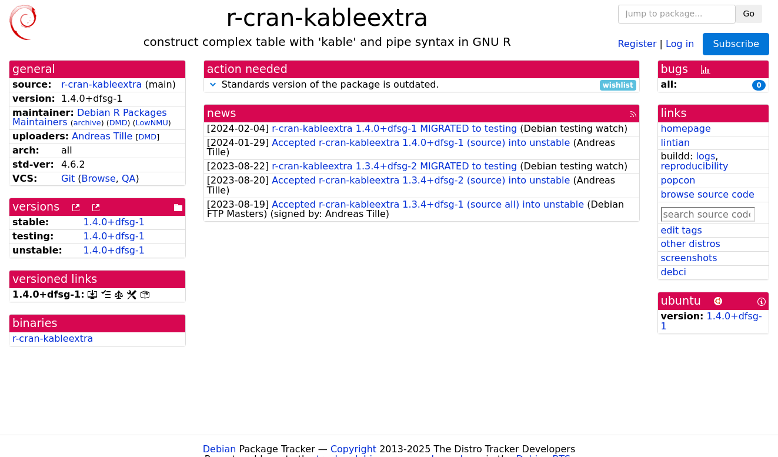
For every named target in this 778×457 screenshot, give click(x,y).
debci (673, 272)
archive (87, 122)
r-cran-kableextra (101, 84)
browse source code (707, 194)
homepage (686, 128)
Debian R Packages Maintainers (89, 117)
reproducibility (695, 166)
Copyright (353, 449)
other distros (690, 243)
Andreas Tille (102, 136)
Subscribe (736, 43)
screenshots (689, 257)
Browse (99, 178)
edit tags (681, 230)
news (221, 113)
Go (748, 13)
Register (637, 43)
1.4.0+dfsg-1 (114, 222)
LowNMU (152, 122)
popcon (678, 180)
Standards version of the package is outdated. (421, 85)
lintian (675, 142)
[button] (213, 84)
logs (705, 156)
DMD (118, 122)
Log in (680, 43)
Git (68, 178)
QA (129, 178)
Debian (219, 449)
